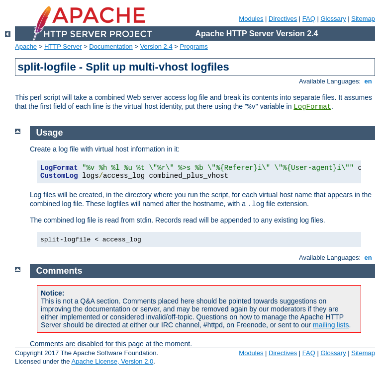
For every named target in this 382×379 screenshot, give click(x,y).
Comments (59, 271)
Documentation (110, 46)
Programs (194, 46)
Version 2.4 (156, 46)
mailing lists (331, 325)
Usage (49, 133)
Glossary (333, 18)
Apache (26, 46)
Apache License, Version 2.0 (112, 361)
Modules (251, 18)
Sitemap (363, 18)
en (368, 81)
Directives (283, 18)
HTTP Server (63, 46)
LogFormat (312, 107)
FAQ (308, 18)
